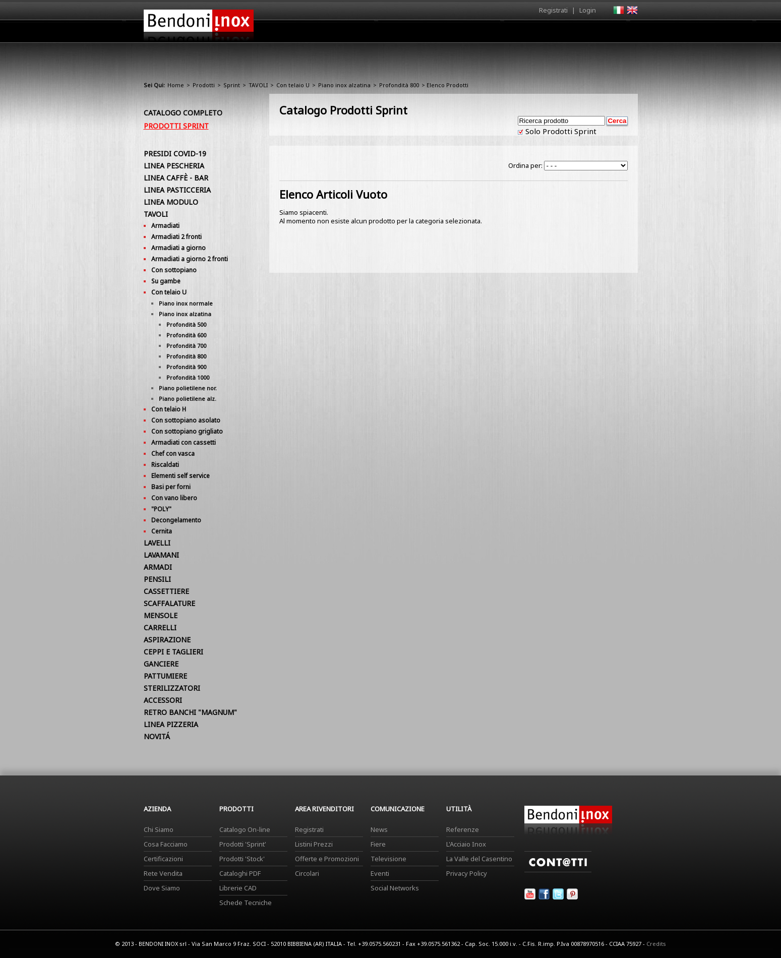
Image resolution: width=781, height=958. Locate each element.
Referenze (462, 829)
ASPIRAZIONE (167, 639)
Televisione (388, 858)
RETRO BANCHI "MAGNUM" (190, 712)
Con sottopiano (174, 270)
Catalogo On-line (244, 829)
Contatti (624, 31)
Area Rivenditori (469, 33)
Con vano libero (174, 498)
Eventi (380, 873)
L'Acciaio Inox (466, 844)
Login (587, 10)
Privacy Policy (466, 873)
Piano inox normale (186, 303)
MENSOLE (160, 615)
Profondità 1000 (187, 377)
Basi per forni (171, 487)
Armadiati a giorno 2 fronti (189, 259)
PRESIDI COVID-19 (175, 153)
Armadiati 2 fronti (176, 236)
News (379, 829)
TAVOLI (258, 85)
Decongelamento (176, 520)
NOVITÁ (157, 736)
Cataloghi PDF (240, 873)
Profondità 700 (186, 345)
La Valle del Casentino (479, 858)
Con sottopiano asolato (185, 420)
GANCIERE (161, 664)
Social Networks (395, 887)
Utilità (585, 33)
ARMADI (158, 567)
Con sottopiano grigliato (187, 431)
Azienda (372, 33)
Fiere (378, 844)
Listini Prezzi (314, 844)
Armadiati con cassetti (183, 442)
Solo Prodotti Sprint (559, 131)
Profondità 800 (399, 85)
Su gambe (166, 281)
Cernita (161, 531)
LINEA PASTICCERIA (177, 190)
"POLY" (161, 509)
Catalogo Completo (183, 112)
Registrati (553, 10)
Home (334, 31)
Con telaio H (168, 409)
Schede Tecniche (245, 902)
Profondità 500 (186, 324)
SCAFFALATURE (169, 603)
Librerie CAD (238, 887)
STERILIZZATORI (172, 688)
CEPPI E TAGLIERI (173, 651)
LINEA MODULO (171, 202)
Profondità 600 (186, 335)
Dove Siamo (162, 887)
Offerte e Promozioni (327, 858)
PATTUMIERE (165, 676)
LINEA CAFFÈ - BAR (176, 178)
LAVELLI (157, 543)
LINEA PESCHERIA (174, 165)
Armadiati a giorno (178, 248)
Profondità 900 (186, 367)
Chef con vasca (173, 453)
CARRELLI (160, 627)
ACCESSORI (163, 700)
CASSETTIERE (166, 591)
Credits (656, 943)
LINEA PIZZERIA (171, 724)
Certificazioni (163, 858)
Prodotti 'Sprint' (242, 844)
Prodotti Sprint (176, 126)
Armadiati (165, 225)
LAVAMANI (161, 555)
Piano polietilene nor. (188, 388)
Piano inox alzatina (344, 85)
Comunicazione (535, 33)
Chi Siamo (158, 829)
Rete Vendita (163, 873)
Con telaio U (293, 85)
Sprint (231, 85)
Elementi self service (180, 475)
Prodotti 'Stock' (242, 858)
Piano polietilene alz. (187, 398)
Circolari (307, 873)
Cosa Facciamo (166, 844)
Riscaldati (165, 464)
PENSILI (157, 579)
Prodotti (414, 33)
